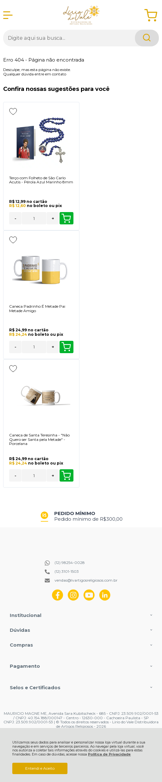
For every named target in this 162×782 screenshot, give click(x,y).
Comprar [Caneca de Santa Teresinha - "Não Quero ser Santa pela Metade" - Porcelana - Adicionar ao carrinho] (66, 475)
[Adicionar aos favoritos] (13, 111)
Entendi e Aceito (40, 768)
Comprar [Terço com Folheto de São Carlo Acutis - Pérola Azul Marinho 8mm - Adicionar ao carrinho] (66, 218)
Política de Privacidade (109, 754)
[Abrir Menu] (8, 15)
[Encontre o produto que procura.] (147, 38)
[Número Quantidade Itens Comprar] (34, 218)
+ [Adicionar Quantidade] (53, 218)
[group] (81, 516)
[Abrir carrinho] (151, 15)
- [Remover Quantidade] (15, 218)
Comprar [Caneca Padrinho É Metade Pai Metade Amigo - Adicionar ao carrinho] (66, 347)
